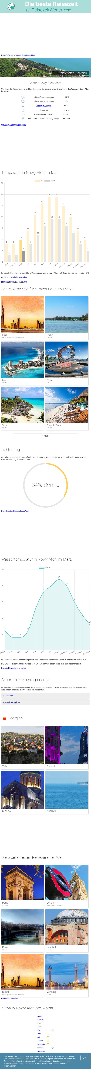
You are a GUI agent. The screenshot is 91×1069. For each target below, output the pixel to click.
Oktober (40, 1048)
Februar (40, 1020)
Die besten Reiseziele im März (13, 124)
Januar (40, 1016)
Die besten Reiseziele (9, 999)
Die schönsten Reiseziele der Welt (15, 511)
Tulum (5, 425)
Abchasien (8, 696)
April (39, 1027)
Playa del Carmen (55, 425)
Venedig (51, 991)
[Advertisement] (45, 34)
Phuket (50, 335)
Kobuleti (51, 811)
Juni (39, 1034)
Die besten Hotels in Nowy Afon (14, 277)
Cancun (5, 380)
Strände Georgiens (12, 702)
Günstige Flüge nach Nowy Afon (14, 281)
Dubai (5, 335)
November (41, 1051)
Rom (5, 947)
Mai (39, 1030)
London (51, 902)
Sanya (49, 380)
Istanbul (51, 947)
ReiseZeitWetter (7, 55)
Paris (5, 902)
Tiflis (5, 766)
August (40, 1041)
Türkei (49, 950)
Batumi (51, 766)
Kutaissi (6, 811)
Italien (4, 950)
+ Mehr (45, 435)
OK (84, 1057)
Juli (39, 1037)
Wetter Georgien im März (25, 55)
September (42, 1044)
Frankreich (6, 905)
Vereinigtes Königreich (55, 905)
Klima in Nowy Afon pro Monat (13, 668)
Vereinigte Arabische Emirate (13, 994)
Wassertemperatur (43, 105)
